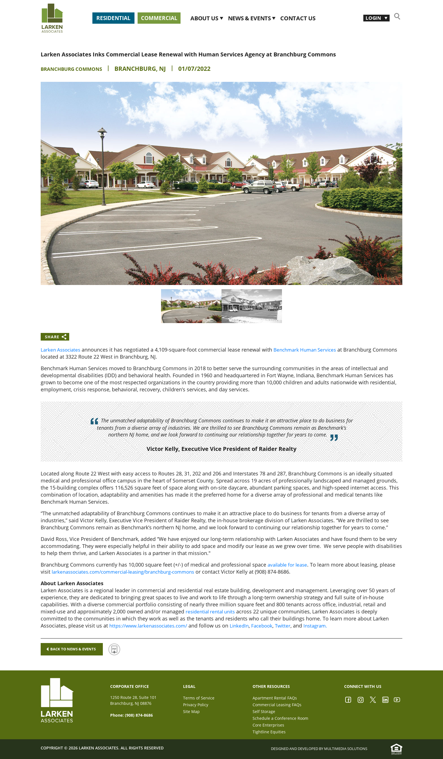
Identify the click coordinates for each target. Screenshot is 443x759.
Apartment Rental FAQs (275, 698)
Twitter (292, 625)
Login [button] (371, 18)
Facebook (270, 625)
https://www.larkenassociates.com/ (151, 625)
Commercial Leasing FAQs (277, 704)
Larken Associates (62, 349)
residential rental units (212, 611)
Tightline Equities (269, 731)
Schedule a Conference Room (280, 718)
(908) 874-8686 (139, 715)
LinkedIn (246, 625)
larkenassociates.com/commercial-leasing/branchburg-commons (129, 571)
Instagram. (326, 625)
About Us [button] (240, 18)
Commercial (183, 18)
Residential (120, 18)
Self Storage (264, 711)
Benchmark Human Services (309, 349)
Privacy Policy (195, 704)
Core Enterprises (268, 725)
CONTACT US (332, 18)
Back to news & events (74, 649)
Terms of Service (198, 698)
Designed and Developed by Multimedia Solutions (320, 748)
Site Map (191, 711)
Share (52, 336)
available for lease (289, 564)
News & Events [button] (285, 18)
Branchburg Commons (78, 69)
